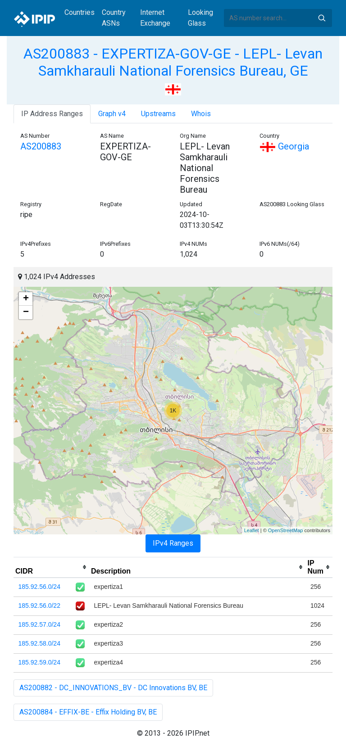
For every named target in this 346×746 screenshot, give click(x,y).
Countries (79, 12)
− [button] (26, 312)
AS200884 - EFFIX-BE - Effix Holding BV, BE (88, 712)
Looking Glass (200, 17)
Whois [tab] (201, 113)
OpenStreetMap (285, 530)
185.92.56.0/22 (39, 605)
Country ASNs (114, 17)
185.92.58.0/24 (39, 643)
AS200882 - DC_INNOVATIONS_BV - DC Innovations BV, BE (113, 687)
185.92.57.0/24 (39, 624)
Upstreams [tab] (158, 113)
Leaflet (251, 530)
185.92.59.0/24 (39, 662)
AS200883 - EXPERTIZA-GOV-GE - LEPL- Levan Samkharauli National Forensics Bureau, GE (173, 62)
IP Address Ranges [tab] (52, 113)
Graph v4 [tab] (112, 113)
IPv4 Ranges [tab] (173, 543)
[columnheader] (51, 567)
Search (322, 18)
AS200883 (40, 146)
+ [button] (26, 299)
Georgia (284, 146)
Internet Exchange (155, 17)
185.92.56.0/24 (39, 586)
